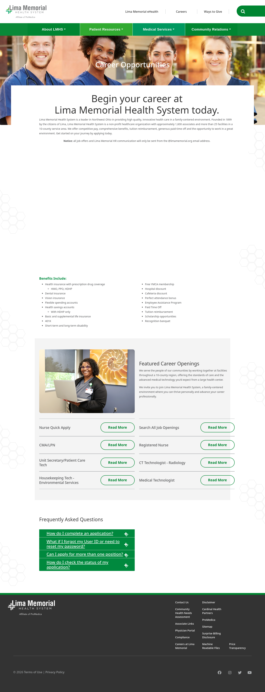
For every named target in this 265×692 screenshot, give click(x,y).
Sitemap (207, 626)
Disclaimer (208, 602)
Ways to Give (213, 12)
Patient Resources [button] (104, 29)
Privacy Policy (54, 672)
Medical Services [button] (157, 29)
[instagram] (230, 672)
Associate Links (184, 623)
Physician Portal (185, 630)
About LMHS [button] (52, 29)
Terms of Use (33, 672)
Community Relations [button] (210, 29)
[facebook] (219, 672)
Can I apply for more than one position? (85, 554)
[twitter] (240, 672)
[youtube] (250, 672)
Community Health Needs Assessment (183, 613)
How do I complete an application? (80, 533)
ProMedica (208, 620)
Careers (181, 12)
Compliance (182, 637)
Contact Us (182, 602)
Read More (117, 427)
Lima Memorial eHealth (141, 12)
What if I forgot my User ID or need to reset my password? (83, 544)
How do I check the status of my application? (77, 564)
